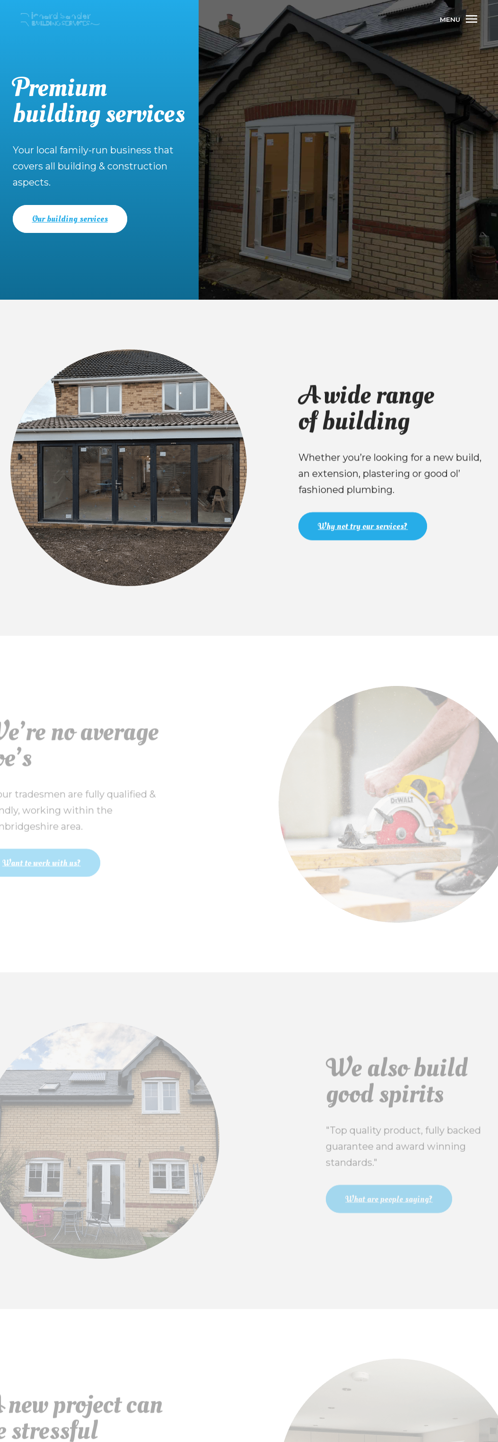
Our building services (70, 219)
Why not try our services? (364, 526)
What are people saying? (394, 1198)
